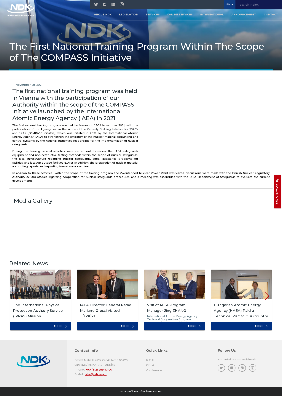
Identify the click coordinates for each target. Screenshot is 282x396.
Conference (154, 370)
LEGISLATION (128, 15)
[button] (59, 326)
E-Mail (150, 359)
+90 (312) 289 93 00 (99, 369)
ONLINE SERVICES (179, 15)
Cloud (150, 365)
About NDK (102, 15)
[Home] (22, 11)
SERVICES (153, 15)
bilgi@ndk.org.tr (95, 374)
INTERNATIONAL (212, 15)
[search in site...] (259, 4)
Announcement (243, 15)
